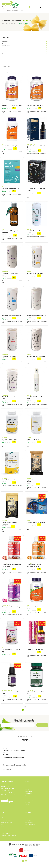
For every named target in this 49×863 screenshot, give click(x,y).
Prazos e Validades (5, 829)
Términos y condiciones (6, 820)
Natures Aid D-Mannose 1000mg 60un (36, 692)
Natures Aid (30, 690)
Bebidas (24, 44)
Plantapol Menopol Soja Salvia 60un (11, 650)
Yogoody (29, 478)
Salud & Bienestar (24, 48)
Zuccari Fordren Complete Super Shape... (36, 189)
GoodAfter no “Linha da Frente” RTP (14, 757)
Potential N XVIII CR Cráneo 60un (11, 315)
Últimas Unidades (6, 66)
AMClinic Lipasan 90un (33, 439)
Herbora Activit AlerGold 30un (10, 188)
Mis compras (28, 820)
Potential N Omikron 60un (34, 231)
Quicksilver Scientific (32, 144)
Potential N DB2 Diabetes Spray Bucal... (36, 397)
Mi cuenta (27, 817)
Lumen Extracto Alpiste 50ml (35, 649)
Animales (24, 56)
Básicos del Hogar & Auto (24, 54)
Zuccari (28, 186)
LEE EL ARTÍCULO (7, 754)
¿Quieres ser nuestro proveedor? (8, 835)
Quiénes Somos (4, 817)
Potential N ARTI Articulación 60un (36, 315)
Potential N (29, 229)
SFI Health (4, 437)
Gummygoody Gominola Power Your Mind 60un (11, 565)
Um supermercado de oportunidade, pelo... (14, 765)
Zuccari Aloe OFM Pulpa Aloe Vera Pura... (10, 231)
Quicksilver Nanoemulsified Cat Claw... (11, 692)
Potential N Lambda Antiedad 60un (10, 397)
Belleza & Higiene (24, 46)
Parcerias (3, 831)
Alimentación (24, 42)
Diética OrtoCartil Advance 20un (36, 522)
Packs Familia (5, 60)
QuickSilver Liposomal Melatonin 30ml (36, 147)
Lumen (28, 647)
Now (3, 103)
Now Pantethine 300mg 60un (10, 146)
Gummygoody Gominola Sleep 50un (11, 608)
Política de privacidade (6, 833)
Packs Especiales (6, 62)
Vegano (24, 50)
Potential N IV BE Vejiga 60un (35, 273)
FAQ (1, 824)
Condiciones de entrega (6, 822)
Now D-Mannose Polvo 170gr (35, 105)
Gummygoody (6, 563)
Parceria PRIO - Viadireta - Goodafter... (14, 750)
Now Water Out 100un (33, 607)
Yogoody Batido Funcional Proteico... (34, 480)
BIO (24, 52)
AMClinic (29, 437)
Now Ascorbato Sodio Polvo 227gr (12, 105)
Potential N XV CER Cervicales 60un (10, 274)
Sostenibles (27, 804)
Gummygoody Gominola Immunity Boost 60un (34, 565)
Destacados (4, 58)
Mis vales (27, 826)
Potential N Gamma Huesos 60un (36, 356)
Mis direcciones (29, 822)
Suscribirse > (42, 725)
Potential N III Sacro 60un (9, 356)
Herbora (4, 186)
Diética (28, 520)
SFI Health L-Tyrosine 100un (9, 439)
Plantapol (4, 647)
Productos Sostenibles (7, 64)
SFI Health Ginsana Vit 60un (10, 480)
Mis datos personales (30, 824)
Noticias (2, 826)
